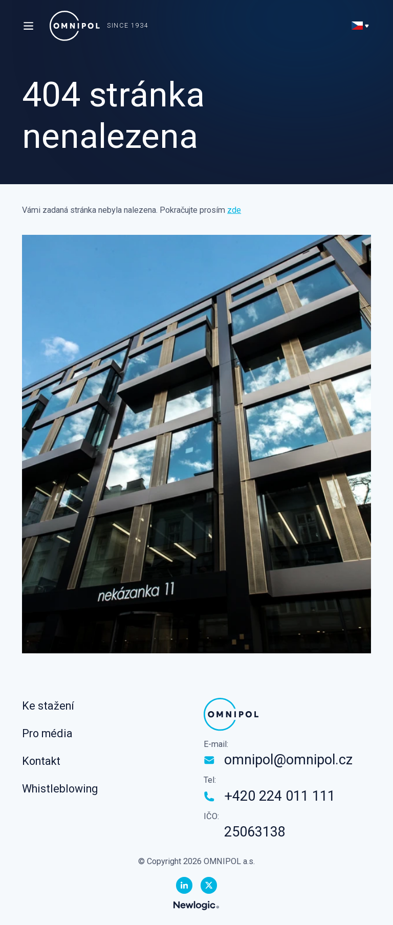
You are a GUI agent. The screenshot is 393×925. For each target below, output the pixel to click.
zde (234, 210)
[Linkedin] (184, 885)
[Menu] (28, 25)
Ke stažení (48, 705)
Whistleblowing (60, 788)
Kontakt (41, 761)
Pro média (47, 733)
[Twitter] (209, 885)
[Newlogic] (196, 905)
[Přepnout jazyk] (361, 25)
